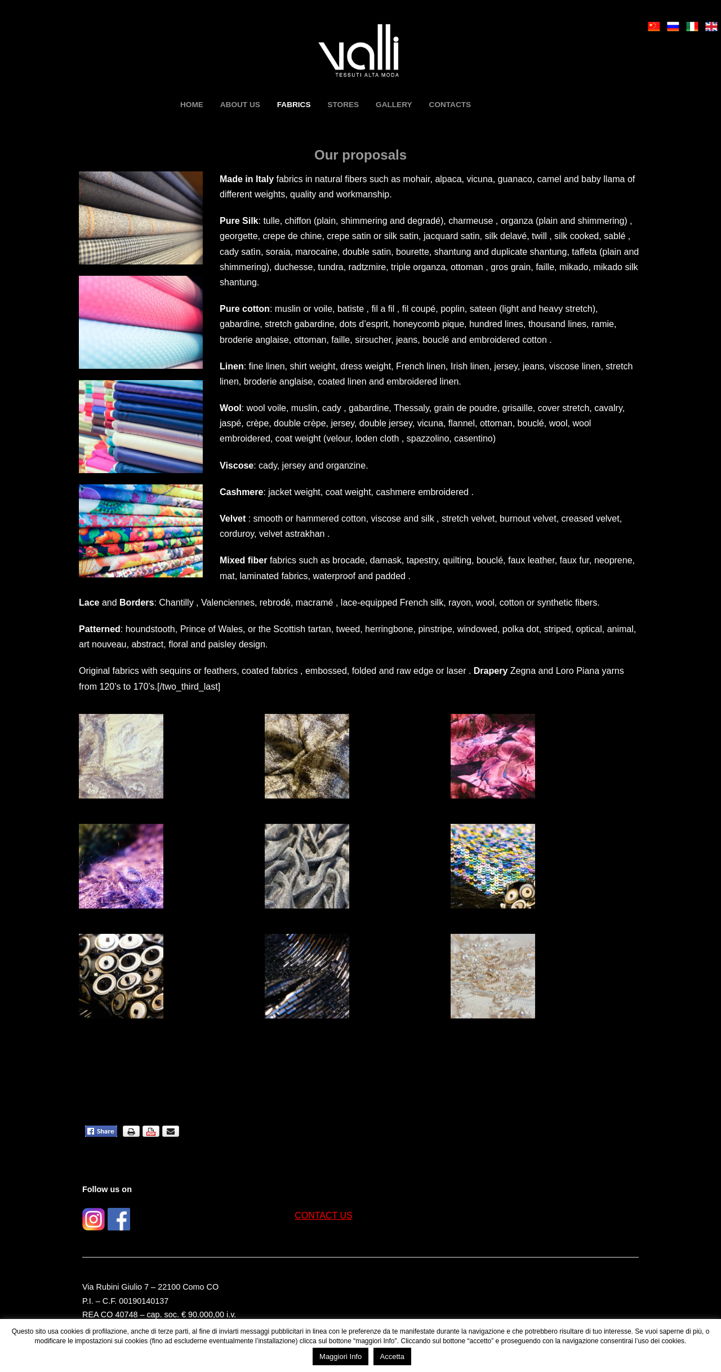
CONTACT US (324, 1215)
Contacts (450, 104)
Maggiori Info (340, 1356)
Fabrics (294, 104)
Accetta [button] (392, 1356)
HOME (191, 104)
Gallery (394, 104)
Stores (343, 105)
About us (240, 104)
